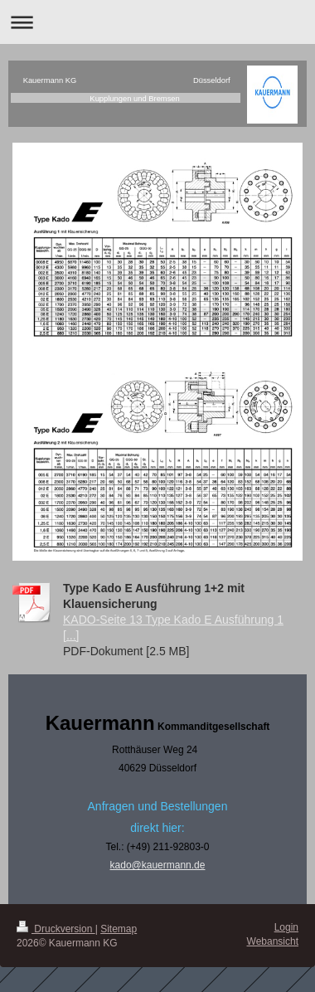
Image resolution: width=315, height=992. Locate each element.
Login (286, 927)
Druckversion (56, 929)
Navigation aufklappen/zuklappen (157, 22)
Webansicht (272, 941)
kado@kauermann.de (158, 865)
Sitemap (118, 929)
